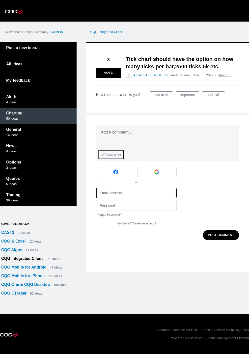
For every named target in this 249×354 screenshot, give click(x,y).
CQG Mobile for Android (24, 267)
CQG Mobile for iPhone (23, 276)
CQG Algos (12, 250)
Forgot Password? (110, 215)
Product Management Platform (227, 338)
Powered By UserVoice (187, 338)
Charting (14, 113)
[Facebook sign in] (116, 172)
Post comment (221, 235)
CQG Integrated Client (22, 258)
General (13, 129)
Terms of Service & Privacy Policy (225, 330)
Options (13, 162)
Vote (108, 73)
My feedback (18, 80)
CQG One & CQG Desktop (26, 284)
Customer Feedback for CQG (177, 330)
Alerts (11, 97)
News (11, 146)
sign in (56, 32)
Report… (224, 75)
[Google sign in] (157, 172)
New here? (136, 223)
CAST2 (8, 232)
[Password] (136, 205)
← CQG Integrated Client (104, 32)
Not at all (164, 95)
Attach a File (113, 154)
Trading (13, 195)
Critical (216, 95)
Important (189, 95)
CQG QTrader (14, 293)
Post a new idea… (23, 48)
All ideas (14, 64)
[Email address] (136, 193)
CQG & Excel (14, 241)
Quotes (13, 178)
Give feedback (15, 224)
